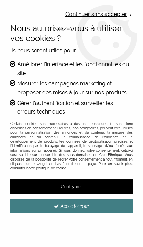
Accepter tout (71, 206)
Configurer (71, 186)
